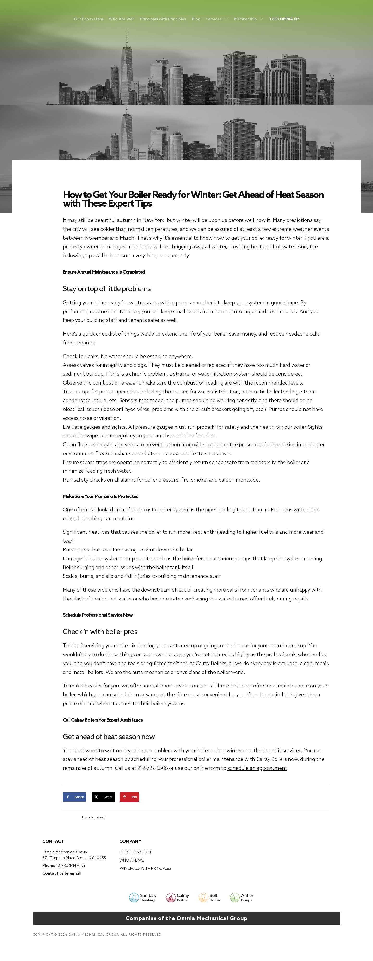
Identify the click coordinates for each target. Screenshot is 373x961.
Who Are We (131, 860)
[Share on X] (103, 797)
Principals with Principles (163, 19)
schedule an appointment (257, 768)
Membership (248, 19)
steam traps (94, 462)
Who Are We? (121, 19)
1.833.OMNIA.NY (284, 19)
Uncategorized (93, 817)
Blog (196, 19)
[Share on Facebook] (74, 797)
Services (217, 19)
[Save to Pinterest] (129, 797)
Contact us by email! (62, 873)
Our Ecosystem (88, 19)
